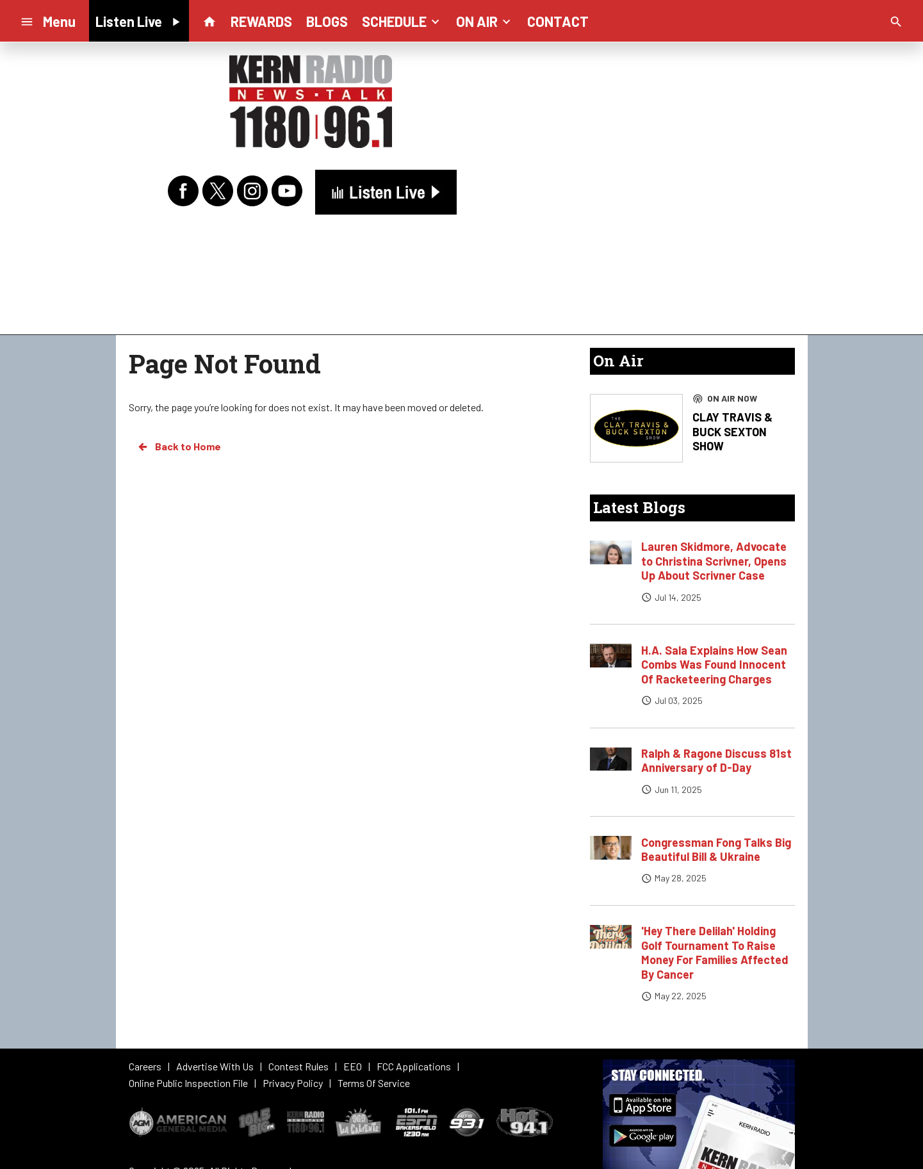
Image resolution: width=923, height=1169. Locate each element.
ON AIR (484, 20)
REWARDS (261, 21)
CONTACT (558, 21)
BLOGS (327, 21)
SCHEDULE (402, 20)
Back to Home (178, 446)
